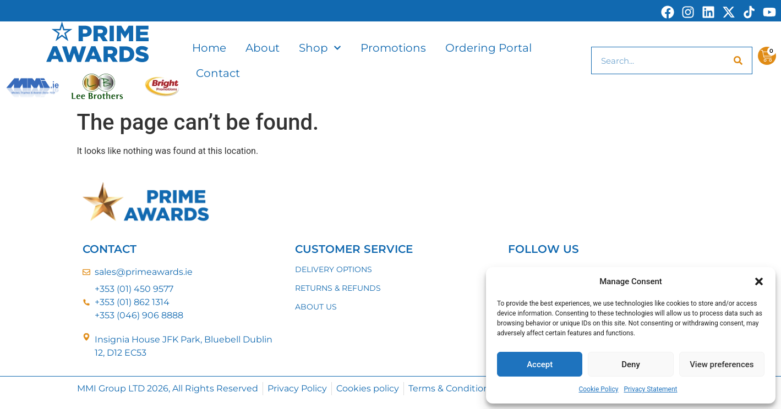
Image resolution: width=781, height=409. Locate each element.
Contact (218, 73)
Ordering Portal (488, 47)
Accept (540, 364)
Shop (320, 47)
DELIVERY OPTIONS (333, 269)
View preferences (721, 364)
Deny (630, 364)
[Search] (738, 60)
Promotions (393, 47)
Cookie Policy (598, 389)
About (262, 47)
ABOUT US (316, 307)
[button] (758, 281)
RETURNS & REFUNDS (338, 288)
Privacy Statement (650, 389)
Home (209, 47)
